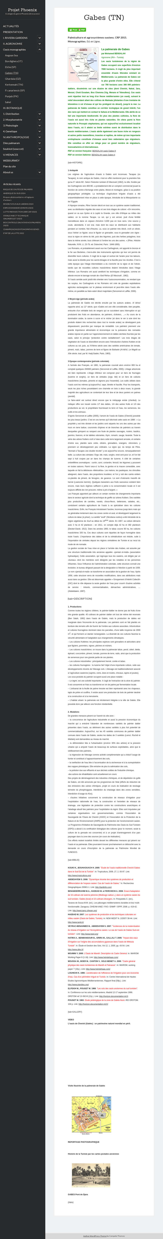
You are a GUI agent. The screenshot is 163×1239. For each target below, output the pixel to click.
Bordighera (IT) (13, 61)
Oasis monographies (14, 49)
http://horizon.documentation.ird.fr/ (93, 1004)
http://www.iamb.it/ (76, 922)
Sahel (8, 102)
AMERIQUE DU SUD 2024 (14, 193)
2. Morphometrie (12, 119)
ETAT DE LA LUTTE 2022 (13, 233)
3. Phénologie (10, 125)
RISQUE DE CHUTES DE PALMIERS (17, 189)
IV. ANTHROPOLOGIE (16, 137)
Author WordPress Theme (95, 1236)
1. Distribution (11, 113)
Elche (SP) (10, 66)
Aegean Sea (11, 55)
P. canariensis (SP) (15, 90)
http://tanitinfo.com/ (103, 887)
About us (8, 172)
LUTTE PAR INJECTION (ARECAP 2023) (20, 212)
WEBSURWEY (11, 160)
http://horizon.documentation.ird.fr (113, 996)
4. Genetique (10, 131)
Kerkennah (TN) (14, 84)
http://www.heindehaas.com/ (106, 957)
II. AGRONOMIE (12, 43)
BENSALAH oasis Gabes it (103, 155)
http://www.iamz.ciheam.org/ (85, 910)
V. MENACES (10, 154)
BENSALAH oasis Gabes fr (104, 151)
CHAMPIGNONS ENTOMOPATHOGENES (21, 229)
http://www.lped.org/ (89, 934)
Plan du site (9, 166)
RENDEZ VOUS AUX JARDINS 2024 (18, 204)
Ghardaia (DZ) (13, 78)
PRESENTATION (13, 31)
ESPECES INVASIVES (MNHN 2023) (18, 208)
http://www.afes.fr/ (75, 949)
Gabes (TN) (11, 72)
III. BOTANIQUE (12, 107)
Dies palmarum (11, 142)
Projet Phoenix (22, 10)
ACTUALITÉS (11, 26)
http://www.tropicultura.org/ (79, 875)
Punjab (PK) (11, 96)
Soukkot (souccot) (13, 148)
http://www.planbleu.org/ (78, 985)
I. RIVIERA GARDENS (15, 37)
